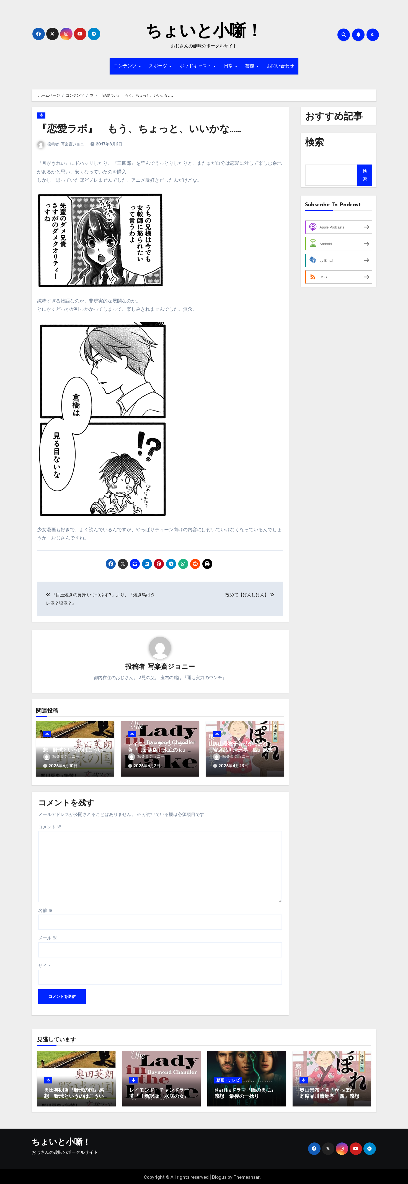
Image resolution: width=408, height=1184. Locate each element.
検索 (365, 174)
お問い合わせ (280, 66)
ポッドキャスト (196, 66)
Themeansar (247, 1175)
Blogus (219, 1175)
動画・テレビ (228, 1079)
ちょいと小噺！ (204, 32)
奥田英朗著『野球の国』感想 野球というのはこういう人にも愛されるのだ (73, 750)
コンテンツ (126, 66)
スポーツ (159, 66)
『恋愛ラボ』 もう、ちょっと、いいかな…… (144, 129)
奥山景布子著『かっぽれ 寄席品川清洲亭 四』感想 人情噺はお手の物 (245, 750)
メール (47, 936)
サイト (44, 964)
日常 (229, 66)
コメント (49, 825)
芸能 (250, 66)
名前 (45, 908)
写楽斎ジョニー (74, 144)
